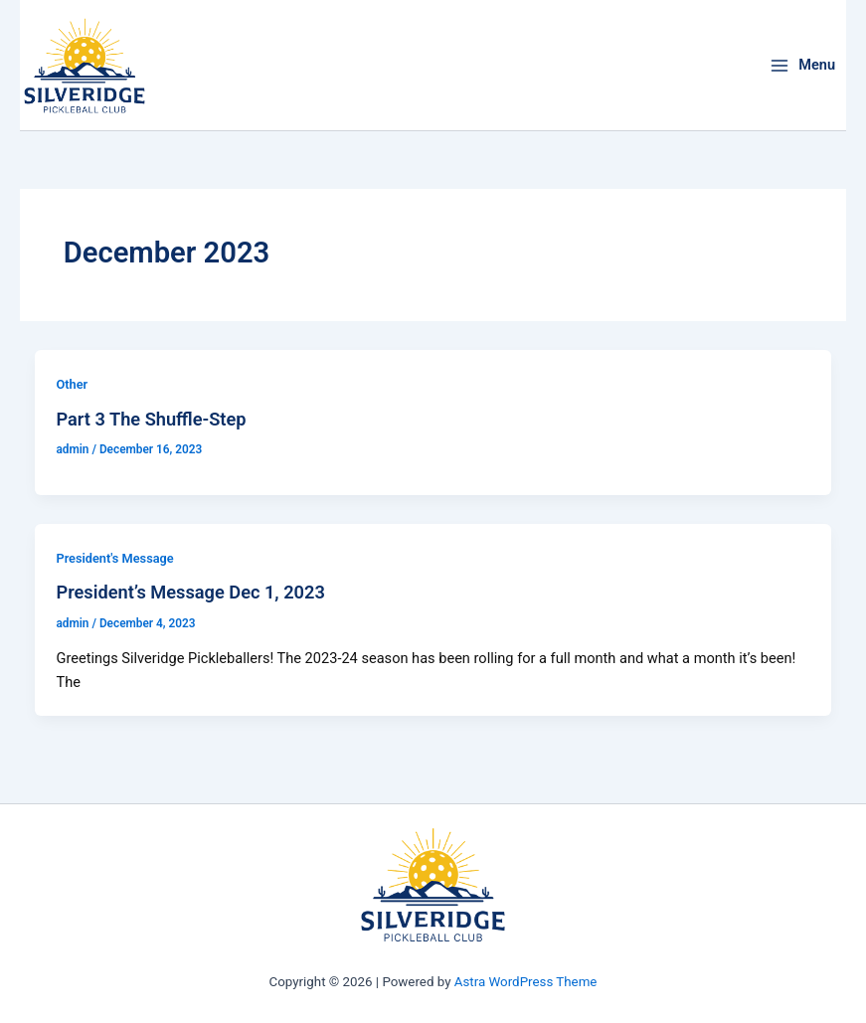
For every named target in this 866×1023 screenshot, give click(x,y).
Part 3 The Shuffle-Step (151, 419)
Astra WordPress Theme (526, 981)
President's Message (114, 558)
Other (71, 384)
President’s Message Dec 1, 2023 (190, 592)
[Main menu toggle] (802, 65)
